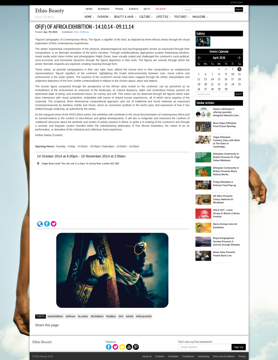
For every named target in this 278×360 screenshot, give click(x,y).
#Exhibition (97, 316)
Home (89, 16)
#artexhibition (55, 316)
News (89, 9)
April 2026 (219, 57)
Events (133, 9)
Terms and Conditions (224, 356)
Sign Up (238, 347)
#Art (121, 316)
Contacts (159, 356)
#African (70, 316)
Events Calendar (219, 51)
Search (239, 94)
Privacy (242, 356)
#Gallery (111, 316)
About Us (146, 356)
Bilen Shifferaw (81, 32)
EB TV (147, 9)
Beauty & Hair (125, 16)
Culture (146, 16)
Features (181, 16)
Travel (119, 9)
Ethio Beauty (49, 11)
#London (83, 316)
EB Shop (161, 9)
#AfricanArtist (143, 316)
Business (104, 9)
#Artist (129, 316)
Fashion (104, 16)
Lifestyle (163, 16)
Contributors (188, 356)
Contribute (173, 356)
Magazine (200, 16)
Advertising (236, 2)
